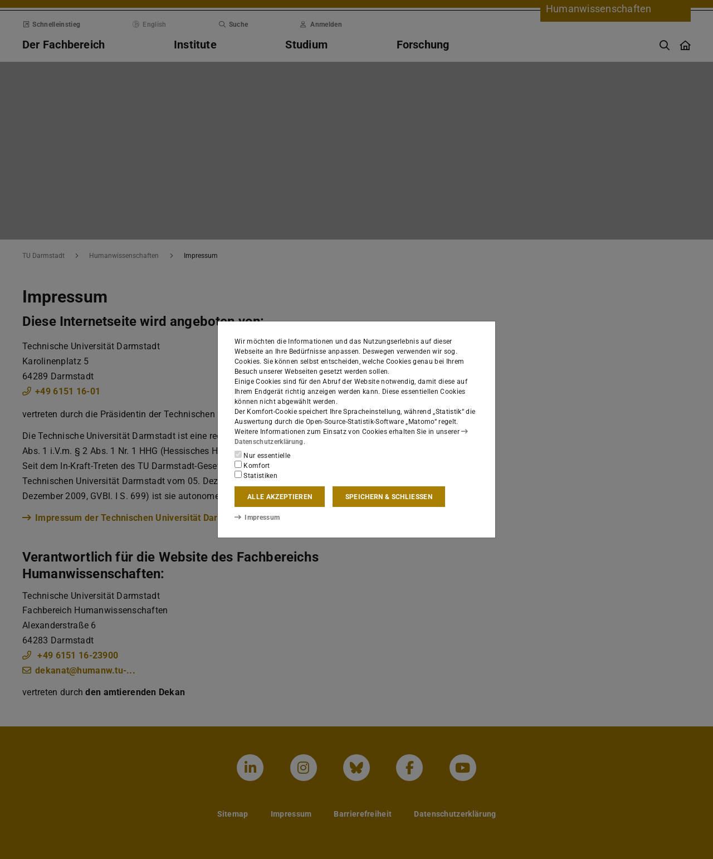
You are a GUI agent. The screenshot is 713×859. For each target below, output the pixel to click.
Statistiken (256, 475)
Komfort (252, 465)
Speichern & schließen (388, 497)
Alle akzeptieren (279, 497)
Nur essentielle (262, 455)
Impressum (257, 517)
